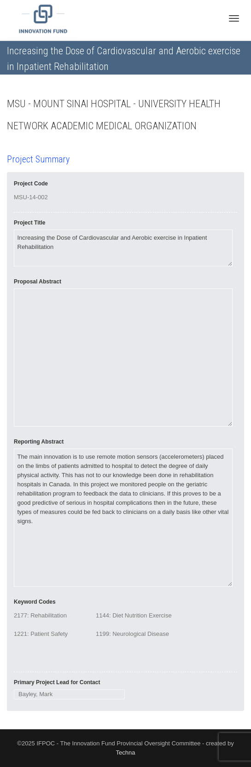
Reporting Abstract (39, 441)
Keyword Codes (35, 602)
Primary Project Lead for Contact (57, 682)
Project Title (29, 222)
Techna (125, 752)
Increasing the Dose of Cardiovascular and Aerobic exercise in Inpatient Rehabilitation (123, 248)
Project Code (31, 183)
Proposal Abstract (37, 281)
